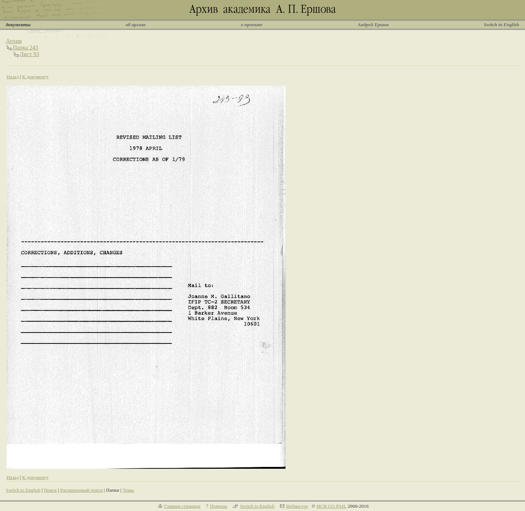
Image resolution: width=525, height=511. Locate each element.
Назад (13, 76)
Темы (128, 490)
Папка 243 (25, 47)
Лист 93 (29, 54)
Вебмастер (297, 506)
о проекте (251, 24)
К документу (35, 76)
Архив (14, 41)
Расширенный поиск (81, 490)
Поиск (50, 490)
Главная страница (182, 506)
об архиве (135, 24)
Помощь (218, 506)
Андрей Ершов (373, 24)
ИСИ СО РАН (330, 506)
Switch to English (501, 24)
